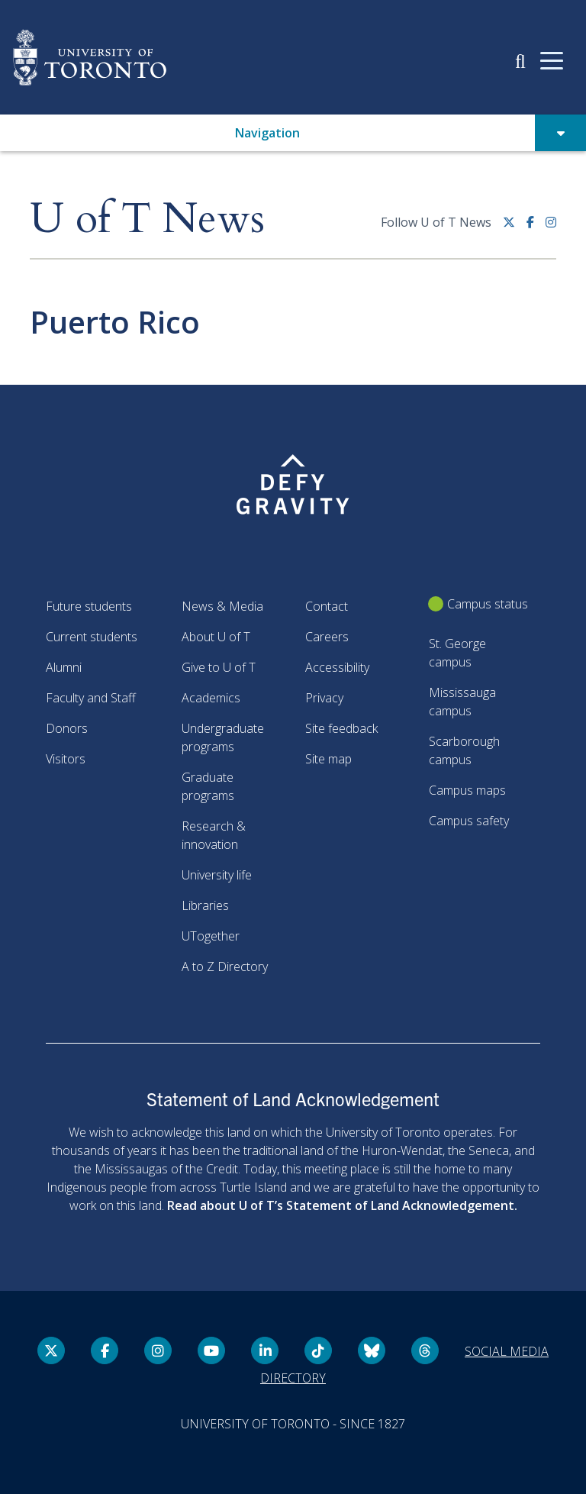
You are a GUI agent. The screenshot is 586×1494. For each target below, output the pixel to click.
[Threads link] (425, 1350)
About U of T (216, 636)
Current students (91, 636)
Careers (327, 636)
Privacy (324, 697)
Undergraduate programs (223, 737)
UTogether (211, 936)
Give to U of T (219, 667)
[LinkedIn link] (265, 1350)
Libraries (205, 905)
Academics (211, 697)
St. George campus (457, 652)
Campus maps (467, 790)
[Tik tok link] (318, 1350)
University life (217, 874)
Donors (67, 728)
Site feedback (341, 728)
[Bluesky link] (371, 1350)
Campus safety (469, 820)
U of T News (147, 219)
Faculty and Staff (91, 697)
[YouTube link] (211, 1350)
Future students (89, 606)
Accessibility (337, 667)
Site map (328, 758)
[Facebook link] (536, 228)
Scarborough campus (464, 750)
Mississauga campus (462, 701)
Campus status (487, 603)
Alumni (64, 667)
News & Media (222, 606)
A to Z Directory (225, 966)
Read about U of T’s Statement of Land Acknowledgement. (342, 1205)
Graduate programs (208, 786)
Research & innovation (214, 835)
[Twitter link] (514, 228)
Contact (326, 606)
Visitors (65, 758)
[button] (520, 60)
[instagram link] (551, 228)
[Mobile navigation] (551, 59)
